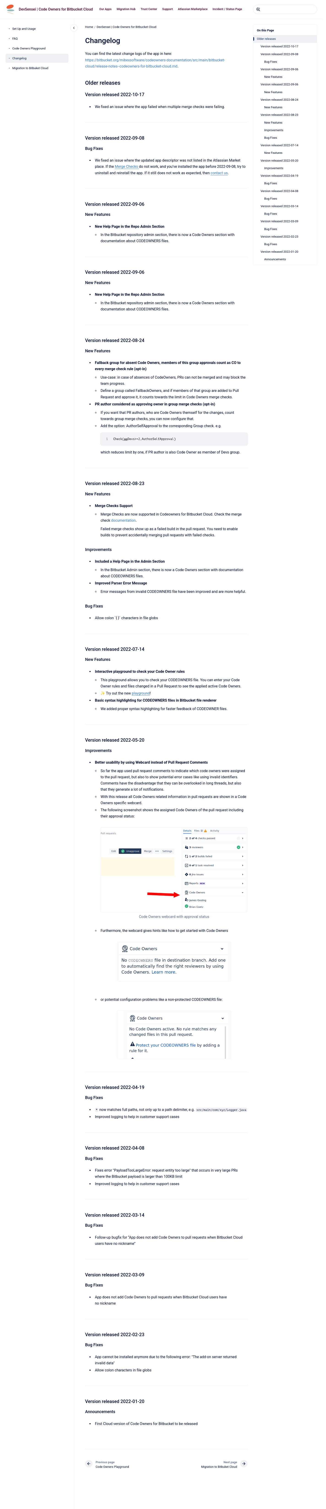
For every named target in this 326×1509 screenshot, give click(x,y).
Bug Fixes (270, 61)
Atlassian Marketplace (193, 9)
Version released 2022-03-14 (279, 206)
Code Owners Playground (29, 48)
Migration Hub (126, 9)
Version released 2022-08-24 (279, 99)
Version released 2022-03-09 (279, 221)
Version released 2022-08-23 (279, 115)
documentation (123, 520)
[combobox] (285, 9)
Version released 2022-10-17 (279, 46)
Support (167, 9)
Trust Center (149, 9)
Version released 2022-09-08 (279, 54)
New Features (273, 77)
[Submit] (258, 9)
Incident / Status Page (227, 9)
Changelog (19, 58)
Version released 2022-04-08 (279, 191)
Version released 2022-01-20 (279, 251)
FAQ (15, 38)
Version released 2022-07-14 (279, 145)
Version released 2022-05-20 (279, 160)
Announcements (275, 259)
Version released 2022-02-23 (279, 236)
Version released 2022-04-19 (279, 175)
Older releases (266, 39)
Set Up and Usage (24, 28)
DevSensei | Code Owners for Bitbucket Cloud (56, 9)
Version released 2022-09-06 (279, 69)
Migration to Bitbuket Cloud (30, 68)
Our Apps (105, 9)
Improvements (273, 130)
